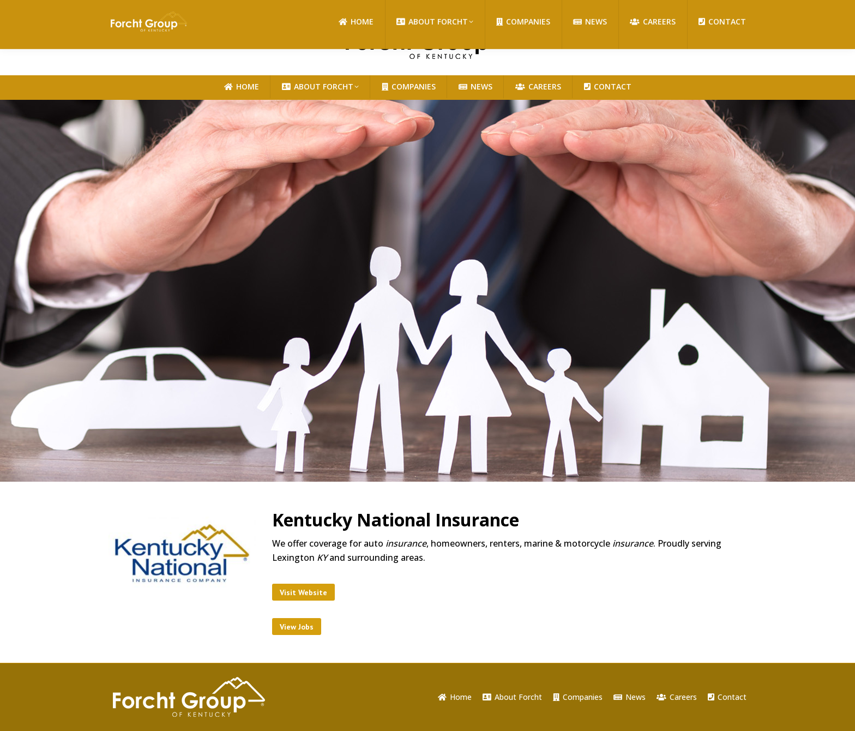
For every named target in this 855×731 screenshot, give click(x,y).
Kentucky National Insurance (395, 519)
